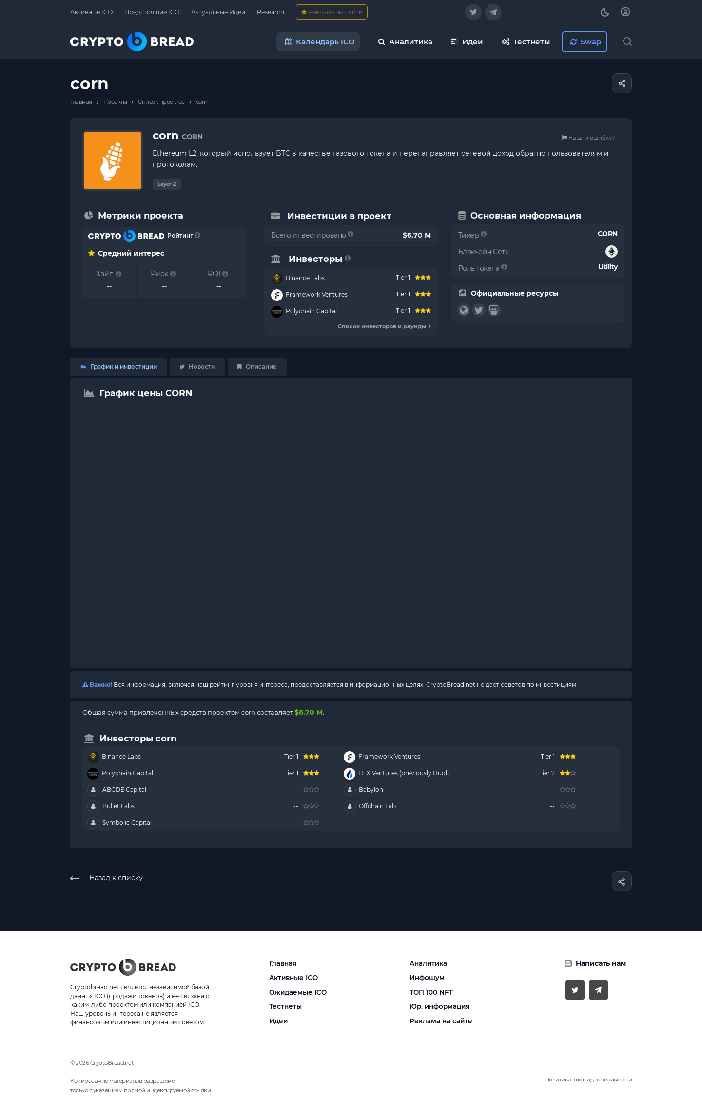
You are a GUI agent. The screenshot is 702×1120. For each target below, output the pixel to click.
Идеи (278, 1021)
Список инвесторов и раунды (384, 326)
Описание (257, 366)
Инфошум (427, 977)
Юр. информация (439, 1006)
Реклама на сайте (441, 1021)
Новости (197, 366)
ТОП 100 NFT (431, 992)
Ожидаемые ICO (298, 992)
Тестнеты (285, 1006)
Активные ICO (293, 977)
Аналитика (428, 963)
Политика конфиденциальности (588, 1079)
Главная (282, 963)
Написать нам (601, 963)
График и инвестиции (118, 366)
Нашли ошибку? (588, 137)
